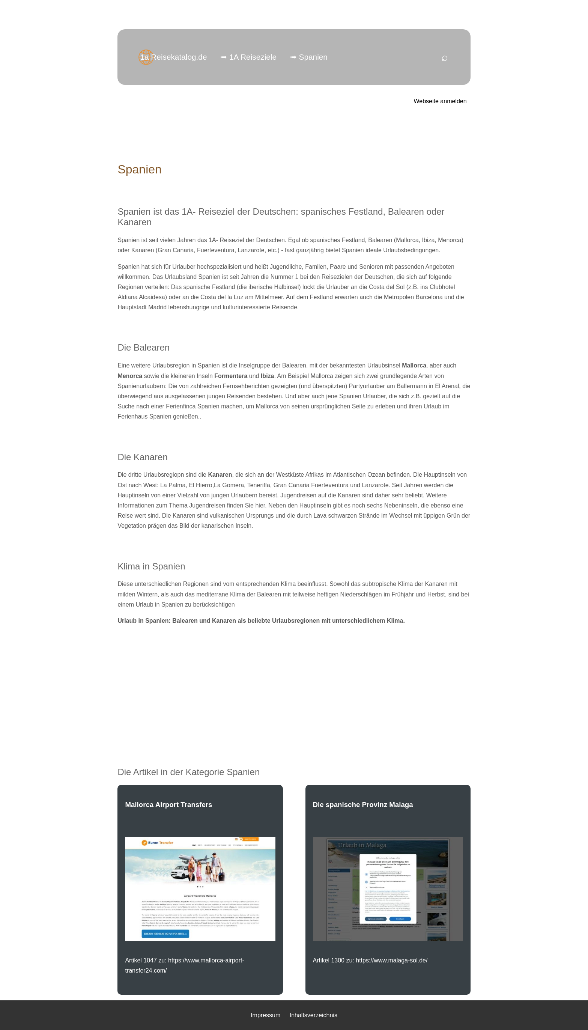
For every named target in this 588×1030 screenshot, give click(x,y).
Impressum (265, 1015)
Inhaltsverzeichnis (313, 1015)
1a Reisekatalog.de (173, 57)
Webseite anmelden (440, 101)
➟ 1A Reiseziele (248, 57)
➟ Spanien (309, 57)
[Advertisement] (294, 684)
